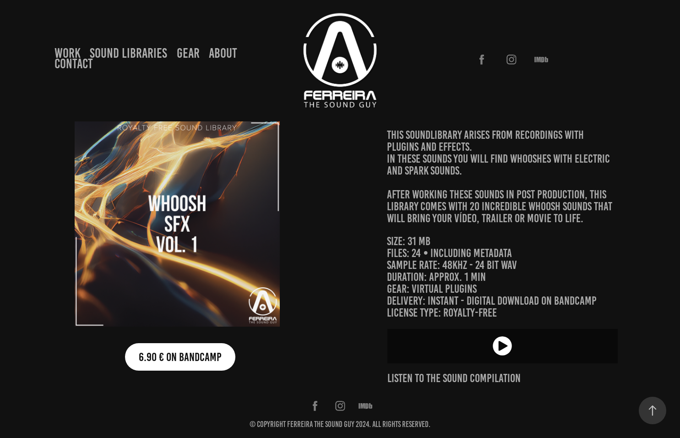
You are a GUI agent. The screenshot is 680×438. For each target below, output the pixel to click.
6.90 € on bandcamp (180, 356)
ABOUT (223, 53)
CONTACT (73, 63)
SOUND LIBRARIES (128, 53)
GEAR (188, 53)
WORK (67, 53)
